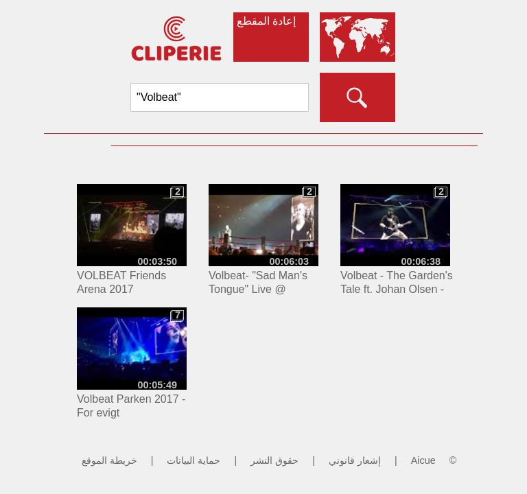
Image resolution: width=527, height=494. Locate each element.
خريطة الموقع (109, 460)
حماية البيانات (193, 460)
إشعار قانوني (355, 460)
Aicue (423, 460)
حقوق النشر (274, 460)
